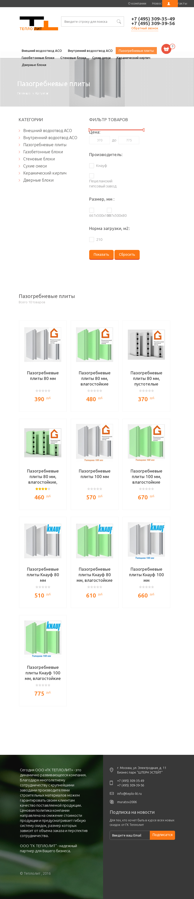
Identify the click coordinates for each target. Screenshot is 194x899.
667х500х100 (95, 215)
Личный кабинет (170, 3)
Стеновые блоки (73, 57)
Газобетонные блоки (38, 57)
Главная (23, 93)
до (114, 140)
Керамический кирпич (133, 57)
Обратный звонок (144, 28)
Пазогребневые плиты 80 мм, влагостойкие (95, 378)
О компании (137, 3)
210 (99, 239)
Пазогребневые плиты (39, 24)
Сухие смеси (101, 57)
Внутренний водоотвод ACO (90, 50)
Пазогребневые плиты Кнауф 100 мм (146, 575)
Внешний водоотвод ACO (42, 50)
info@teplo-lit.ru (129, 793)
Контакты (179, 3)
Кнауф (101, 165)
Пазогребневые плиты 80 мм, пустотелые (146, 378)
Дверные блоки (34, 65)
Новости (158, 3)
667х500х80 (113, 215)
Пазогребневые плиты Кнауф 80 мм (43, 575)
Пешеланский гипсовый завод (102, 183)
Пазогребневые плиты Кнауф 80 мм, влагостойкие (95, 575)
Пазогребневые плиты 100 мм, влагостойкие (146, 476)
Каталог (42, 93)
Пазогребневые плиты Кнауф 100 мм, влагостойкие (43, 673)
